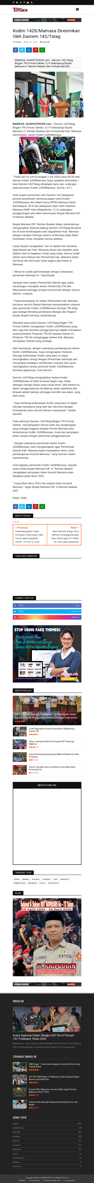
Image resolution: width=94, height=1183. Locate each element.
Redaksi (22, 1180)
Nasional (16, 1136)
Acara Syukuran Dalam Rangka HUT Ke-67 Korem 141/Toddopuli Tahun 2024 (43, 1037)
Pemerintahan (18, 1128)
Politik (15, 1154)
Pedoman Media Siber (52, 1180)
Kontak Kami (70, 1180)
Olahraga (17, 1145)
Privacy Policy (34, 1180)
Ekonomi (16, 1162)
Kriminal (16, 1141)
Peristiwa (16, 1132)
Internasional (19, 1158)
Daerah (46, 42)
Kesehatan (17, 1166)
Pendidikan (17, 1149)
